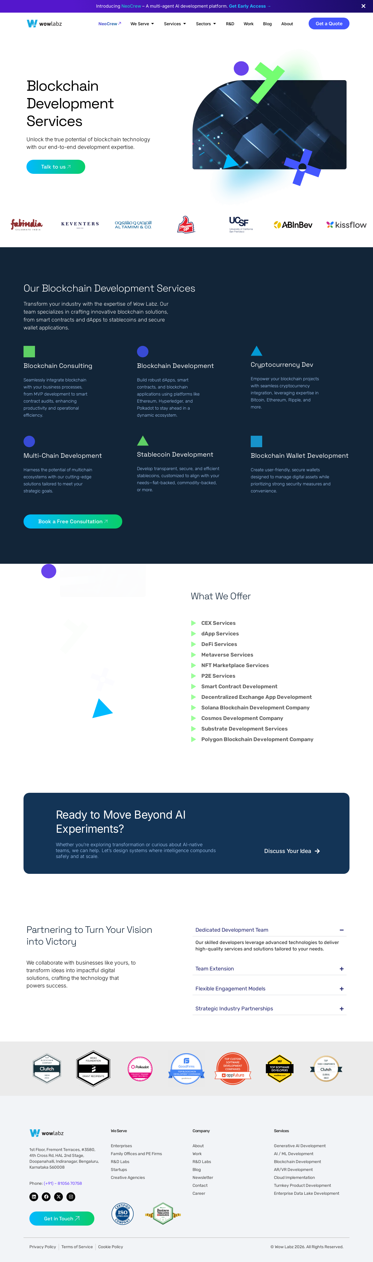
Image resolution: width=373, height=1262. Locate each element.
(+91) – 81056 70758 (63, 1183)
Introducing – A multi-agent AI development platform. (183, 6)
